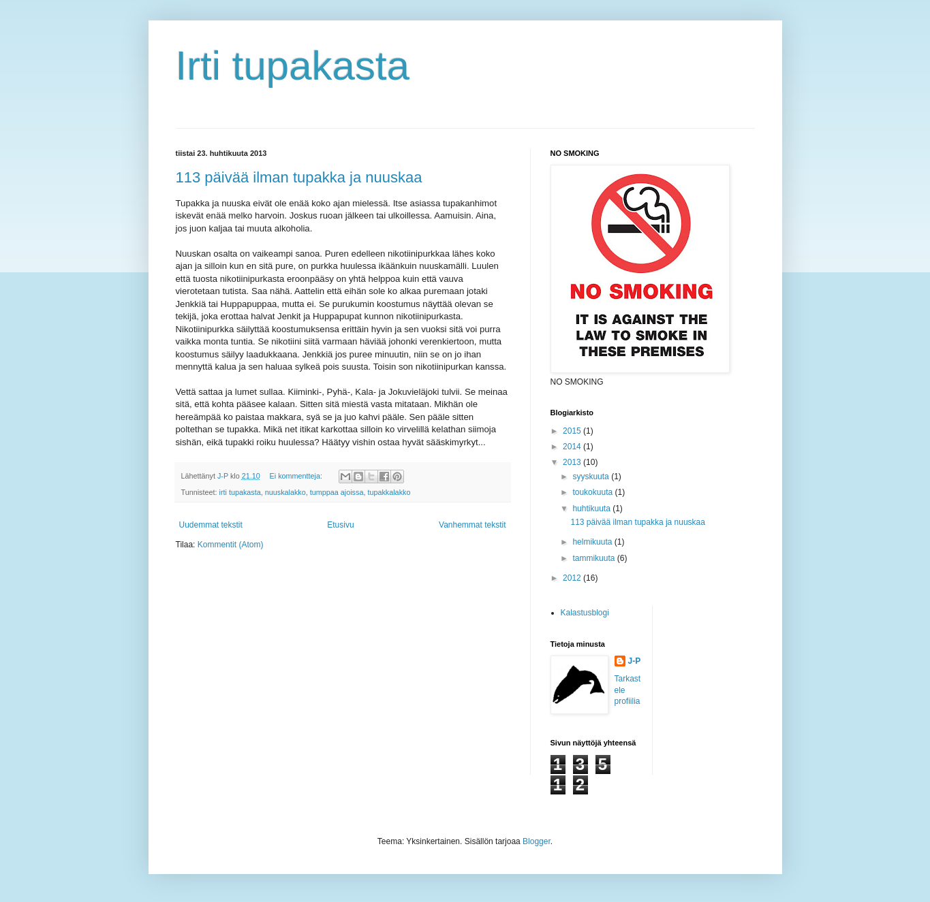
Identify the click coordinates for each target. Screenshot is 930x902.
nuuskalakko (285, 492)
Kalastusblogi (585, 612)
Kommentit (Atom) (231, 544)
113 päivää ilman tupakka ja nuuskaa (299, 177)
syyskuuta (591, 476)
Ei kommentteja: (297, 476)
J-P (634, 661)
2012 (573, 578)
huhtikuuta (592, 508)
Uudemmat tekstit (211, 525)
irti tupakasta (240, 492)
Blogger (537, 841)
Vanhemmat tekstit (472, 525)
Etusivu (340, 525)
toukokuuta (593, 492)
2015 (573, 431)
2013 (573, 462)
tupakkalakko (388, 492)
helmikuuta (593, 542)
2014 (573, 446)
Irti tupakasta (293, 65)
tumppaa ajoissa (337, 492)
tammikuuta (594, 558)
